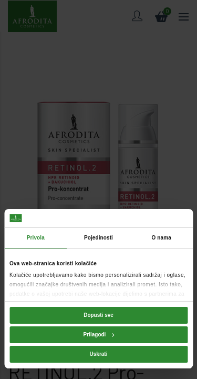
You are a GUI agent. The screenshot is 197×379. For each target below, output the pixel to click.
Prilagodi (99, 334)
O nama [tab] (161, 238)
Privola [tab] (36, 238)
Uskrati (99, 354)
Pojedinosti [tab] (98, 238)
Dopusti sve (98, 315)
